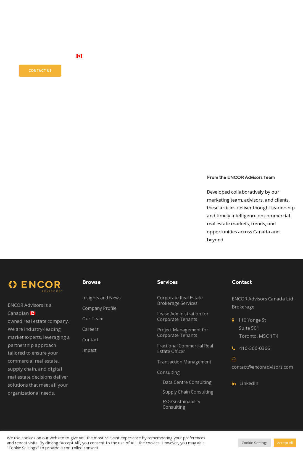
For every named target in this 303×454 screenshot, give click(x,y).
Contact (90, 340)
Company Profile (99, 308)
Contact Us (40, 70)
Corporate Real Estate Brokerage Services (180, 300)
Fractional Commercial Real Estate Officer (185, 348)
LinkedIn (248, 383)
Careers (241, 56)
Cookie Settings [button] (255, 442)
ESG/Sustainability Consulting (181, 404)
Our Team (92, 319)
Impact (89, 350)
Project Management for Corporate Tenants (182, 332)
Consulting (168, 372)
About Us (156, 56)
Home (99, 56)
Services (125, 56)
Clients (16, 56)
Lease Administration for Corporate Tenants (183, 316)
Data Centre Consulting (187, 382)
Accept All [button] (285, 442)
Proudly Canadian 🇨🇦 (58, 56)
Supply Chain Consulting (188, 392)
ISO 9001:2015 (276, 56)
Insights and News (101, 298)
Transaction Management (184, 362)
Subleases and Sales (199, 56)
